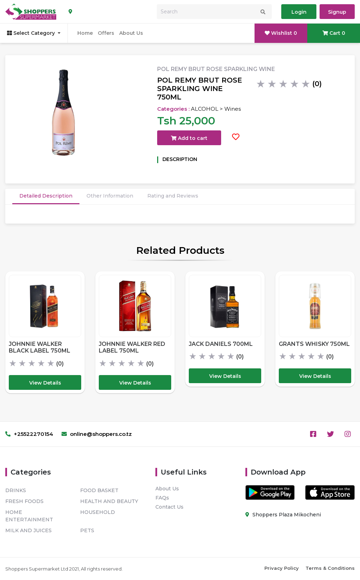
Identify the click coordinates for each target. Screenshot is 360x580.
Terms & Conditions (330, 568)
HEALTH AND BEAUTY (109, 501)
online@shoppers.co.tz (97, 434)
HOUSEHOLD (97, 512)
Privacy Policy (281, 568)
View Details (45, 383)
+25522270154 (29, 434)
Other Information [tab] (109, 196)
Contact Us (169, 507)
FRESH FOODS (24, 501)
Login (299, 12)
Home (85, 33)
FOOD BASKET (99, 490)
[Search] (214, 11)
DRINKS (15, 490)
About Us (131, 33)
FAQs (162, 498)
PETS (87, 530)
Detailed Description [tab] (45, 196)
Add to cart (189, 138)
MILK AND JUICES (28, 530)
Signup (337, 12)
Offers (106, 33)
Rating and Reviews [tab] (172, 196)
